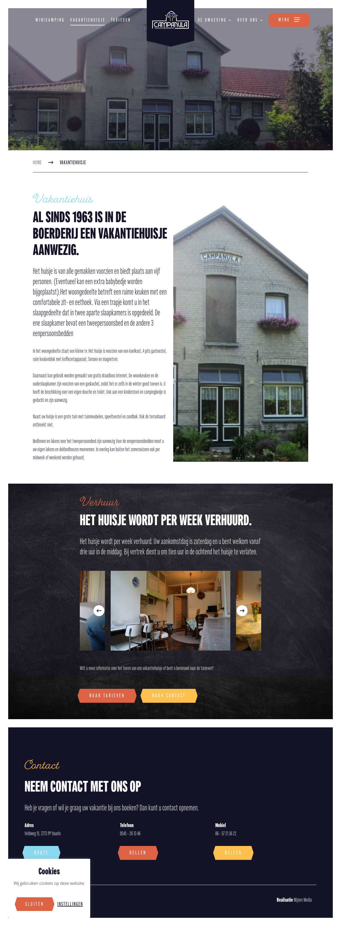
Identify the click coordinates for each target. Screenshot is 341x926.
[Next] (242, 610)
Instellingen (70, 904)
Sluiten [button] (34, 904)
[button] (289, 20)
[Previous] (98, 610)
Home (37, 162)
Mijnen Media (294, 900)
